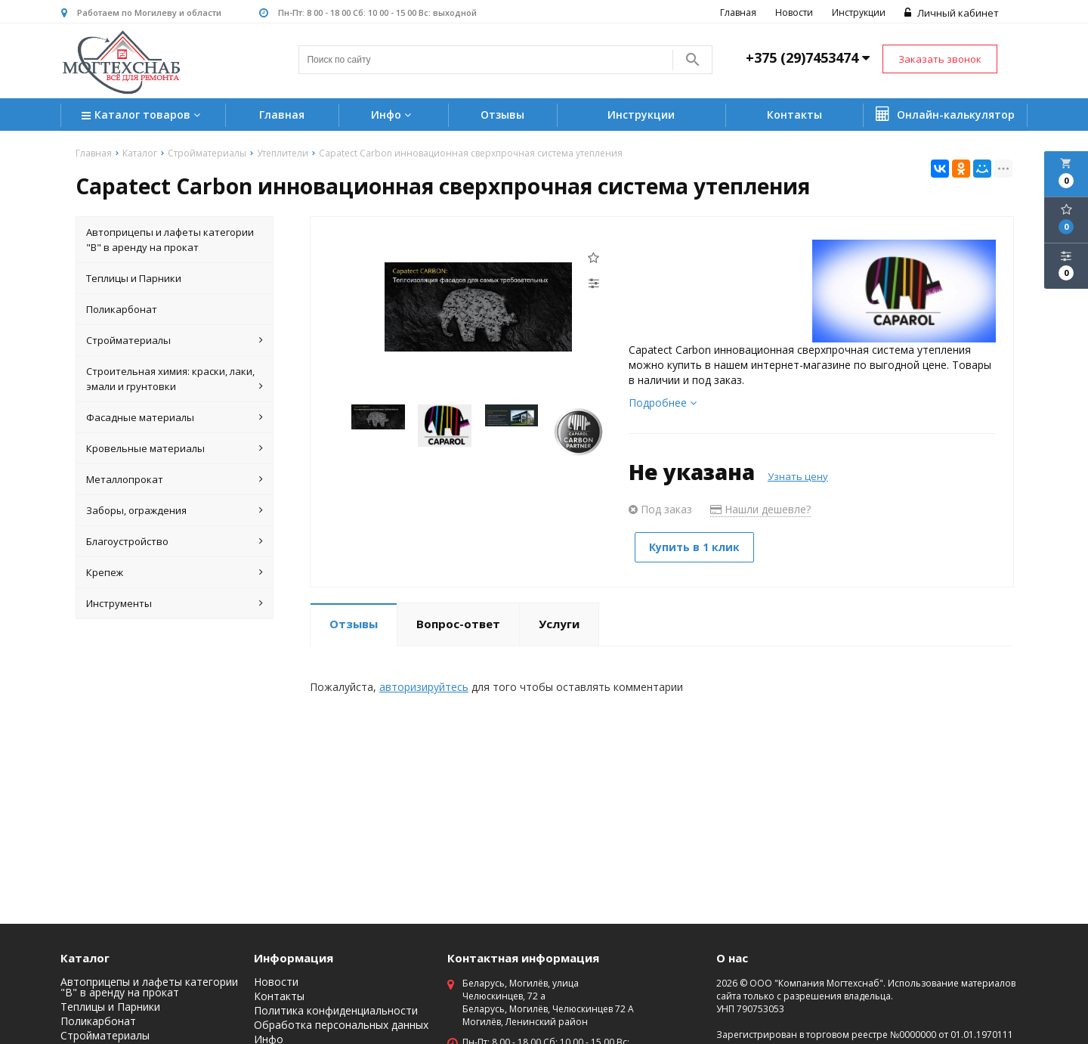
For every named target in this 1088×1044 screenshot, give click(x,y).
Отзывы (502, 114)
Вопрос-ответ (458, 622)
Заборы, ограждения (174, 510)
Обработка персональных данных (341, 1025)
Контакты (794, 114)
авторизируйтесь (423, 685)
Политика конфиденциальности (336, 1010)
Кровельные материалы (174, 448)
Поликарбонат (121, 309)
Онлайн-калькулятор (945, 114)
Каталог (85, 957)
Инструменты (174, 603)
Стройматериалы (174, 340)
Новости (792, 12)
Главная (737, 12)
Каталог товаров (143, 116)
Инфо (393, 114)
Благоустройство (174, 541)
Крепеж (174, 572)
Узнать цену (798, 476)
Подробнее (663, 402)
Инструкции (857, 12)
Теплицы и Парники (133, 278)
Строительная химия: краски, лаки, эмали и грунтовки (174, 379)
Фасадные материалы (174, 417)
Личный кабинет (950, 13)
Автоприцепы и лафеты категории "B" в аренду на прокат (170, 239)
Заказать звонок (939, 59)
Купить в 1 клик (697, 547)
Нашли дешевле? (760, 509)
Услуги (559, 622)
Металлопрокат (174, 479)
